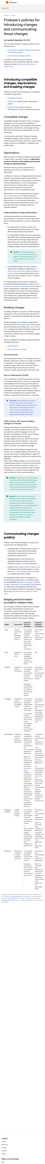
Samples (4, 1148)
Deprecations (12, 101)
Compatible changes (15, 98)
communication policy (14, 196)
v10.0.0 (11, 414)
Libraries (4, 1151)
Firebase (6, 15)
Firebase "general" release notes (29, 567)
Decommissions (13, 346)
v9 (23, 414)
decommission (9, 286)
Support (5, 8)
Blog (3, 1162)
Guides (4, 1141)
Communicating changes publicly (19, 56)
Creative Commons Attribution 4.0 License (16, 896)
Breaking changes (14, 107)
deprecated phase (24, 325)
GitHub (4, 1154)
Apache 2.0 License (18, 898)
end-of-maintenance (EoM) (25, 286)
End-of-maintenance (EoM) (17, 349)
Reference (5, 1145)
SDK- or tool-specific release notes (23, 572)
